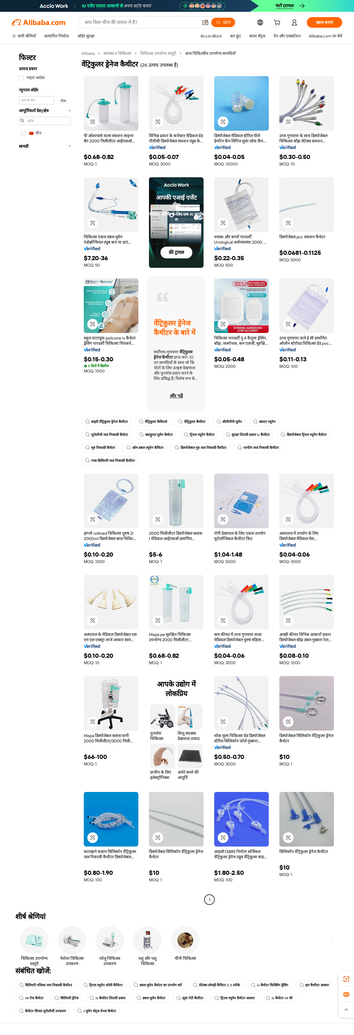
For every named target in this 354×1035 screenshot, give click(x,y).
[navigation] (44, 477)
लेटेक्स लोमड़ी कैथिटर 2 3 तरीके (216, 985)
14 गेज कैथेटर (31, 998)
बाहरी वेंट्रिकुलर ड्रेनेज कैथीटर (106, 421)
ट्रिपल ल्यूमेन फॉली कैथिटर (102, 985)
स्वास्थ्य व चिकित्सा (117, 53)
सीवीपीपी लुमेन (229, 421)
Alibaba (88, 53)
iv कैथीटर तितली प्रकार (107, 998)
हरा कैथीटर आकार (314, 985)
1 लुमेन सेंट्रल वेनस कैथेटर (96, 1011)
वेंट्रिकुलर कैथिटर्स (153, 421)
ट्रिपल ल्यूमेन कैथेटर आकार (234, 998)
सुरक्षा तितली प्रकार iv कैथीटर (248, 434)
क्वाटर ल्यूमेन (264, 421)
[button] (205, 22)
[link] (346, 979)
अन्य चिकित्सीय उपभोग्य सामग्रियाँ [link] (210, 53)
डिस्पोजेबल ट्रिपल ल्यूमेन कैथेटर (304, 434)
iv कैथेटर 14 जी (279, 998)
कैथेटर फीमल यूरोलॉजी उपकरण (42, 1011)
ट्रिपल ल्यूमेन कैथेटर (199, 434)
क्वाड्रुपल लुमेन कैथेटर (156, 434)
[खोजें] (223, 22)
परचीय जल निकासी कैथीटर (258, 447)
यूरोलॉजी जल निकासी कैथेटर (106, 434)
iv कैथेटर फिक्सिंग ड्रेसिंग (269, 985)
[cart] (278, 23)
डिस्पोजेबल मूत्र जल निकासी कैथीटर (200, 447)
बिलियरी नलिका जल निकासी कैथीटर (45, 985)
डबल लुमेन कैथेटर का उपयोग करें (158, 985)
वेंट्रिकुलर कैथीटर (191, 421)
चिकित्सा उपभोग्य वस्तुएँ (158, 53)
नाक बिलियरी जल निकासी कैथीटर (110, 460)
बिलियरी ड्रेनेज (66, 998)
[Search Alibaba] (140, 22)
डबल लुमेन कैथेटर (151, 998)
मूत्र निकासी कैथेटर (100, 447)
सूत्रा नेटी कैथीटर (189, 998)
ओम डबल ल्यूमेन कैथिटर (144, 447)
